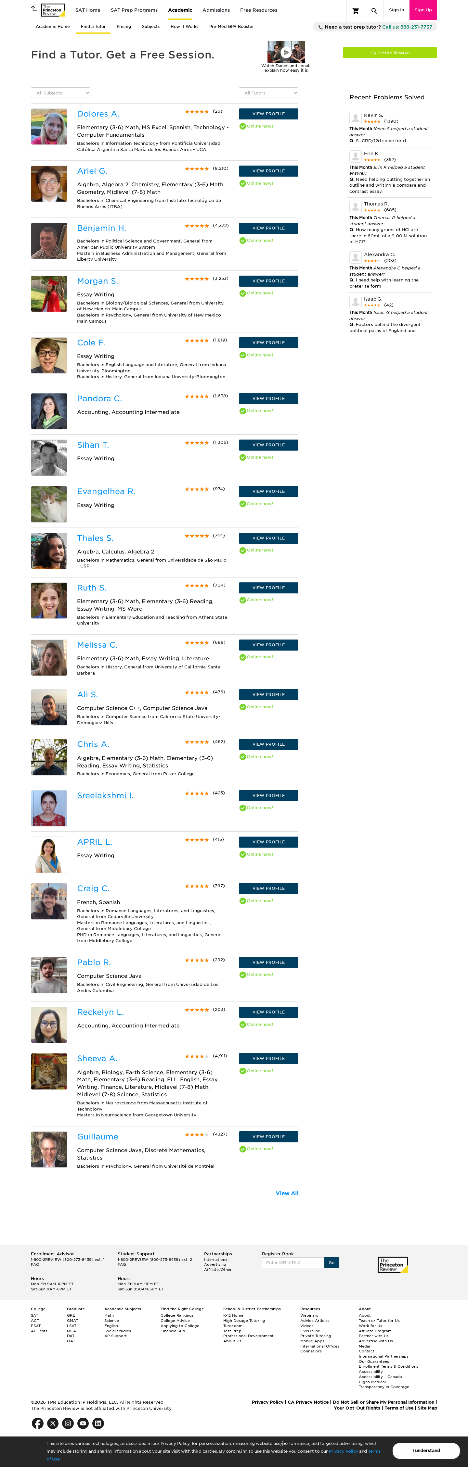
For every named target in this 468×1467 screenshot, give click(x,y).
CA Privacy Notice (308, 1402)
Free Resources (258, 10)
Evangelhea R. (106, 491)
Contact (366, 1351)
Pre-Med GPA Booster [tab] (231, 26)
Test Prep (232, 1331)
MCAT (72, 1331)
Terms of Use (398, 1408)
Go (332, 1262)
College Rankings (177, 1315)
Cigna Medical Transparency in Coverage (384, 1384)
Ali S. (87, 694)
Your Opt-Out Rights (357, 1408)
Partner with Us (374, 1336)
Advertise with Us (376, 1341)
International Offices (319, 1346)
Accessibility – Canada (380, 1376)
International (216, 1259)
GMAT (72, 1320)
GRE (71, 1315)
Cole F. (91, 342)
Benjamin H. (101, 228)
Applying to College (180, 1326)
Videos (307, 1326)
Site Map (427, 1408)
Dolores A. (98, 113)
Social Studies (117, 1331)
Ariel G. (92, 171)
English (111, 1326)
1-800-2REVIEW (67, 1259)
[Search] (374, 11)
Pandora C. (99, 398)
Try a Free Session (390, 52)
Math (109, 1315)
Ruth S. (91, 587)
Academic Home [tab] (53, 26)
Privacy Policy (343, 1451)
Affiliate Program (375, 1331)
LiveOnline (310, 1331)
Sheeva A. (97, 1058)
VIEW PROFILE (269, 113)
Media (364, 1346)
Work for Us (370, 1326)
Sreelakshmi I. (105, 795)
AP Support (115, 1336)
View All (287, 1193)
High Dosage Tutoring (244, 1320)
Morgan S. (97, 281)
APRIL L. (94, 842)
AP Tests (39, 1331)
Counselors (311, 1351)
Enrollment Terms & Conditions (388, 1366)
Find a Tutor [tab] (93, 26)
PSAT (36, 1326)
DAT (70, 1336)
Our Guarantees (374, 1361)
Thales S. (95, 538)
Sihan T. (93, 445)
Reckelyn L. (100, 1012)
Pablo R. (94, 962)
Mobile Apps (312, 1341)
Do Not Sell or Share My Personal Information (383, 1402)
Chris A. (93, 744)
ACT (35, 1320)
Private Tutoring (315, 1336)
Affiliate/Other (218, 1269)
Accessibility (371, 1371)
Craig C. (93, 888)
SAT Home (87, 10)
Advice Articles (315, 1320)
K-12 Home (233, 1315)
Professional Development (248, 1336)
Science (111, 1320)
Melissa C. (97, 645)
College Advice (175, 1320)
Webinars (309, 1315)
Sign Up (423, 9)
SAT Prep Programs (134, 10)
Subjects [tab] (151, 26)
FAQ (35, 1264)
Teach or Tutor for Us (379, 1320)
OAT (71, 1341)
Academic (180, 10)
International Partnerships (384, 1356)
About (365, 1315)
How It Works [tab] (184, 26)
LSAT (71, 1326)
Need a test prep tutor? (375, 27)
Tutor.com (232, 1326)
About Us (232, 1341)
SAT (34, 1315)
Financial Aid (173, 1331)
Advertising (215, 1264)
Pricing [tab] (124, 26)
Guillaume (97, 1136)
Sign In (396, 9)
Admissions (216, 10)
